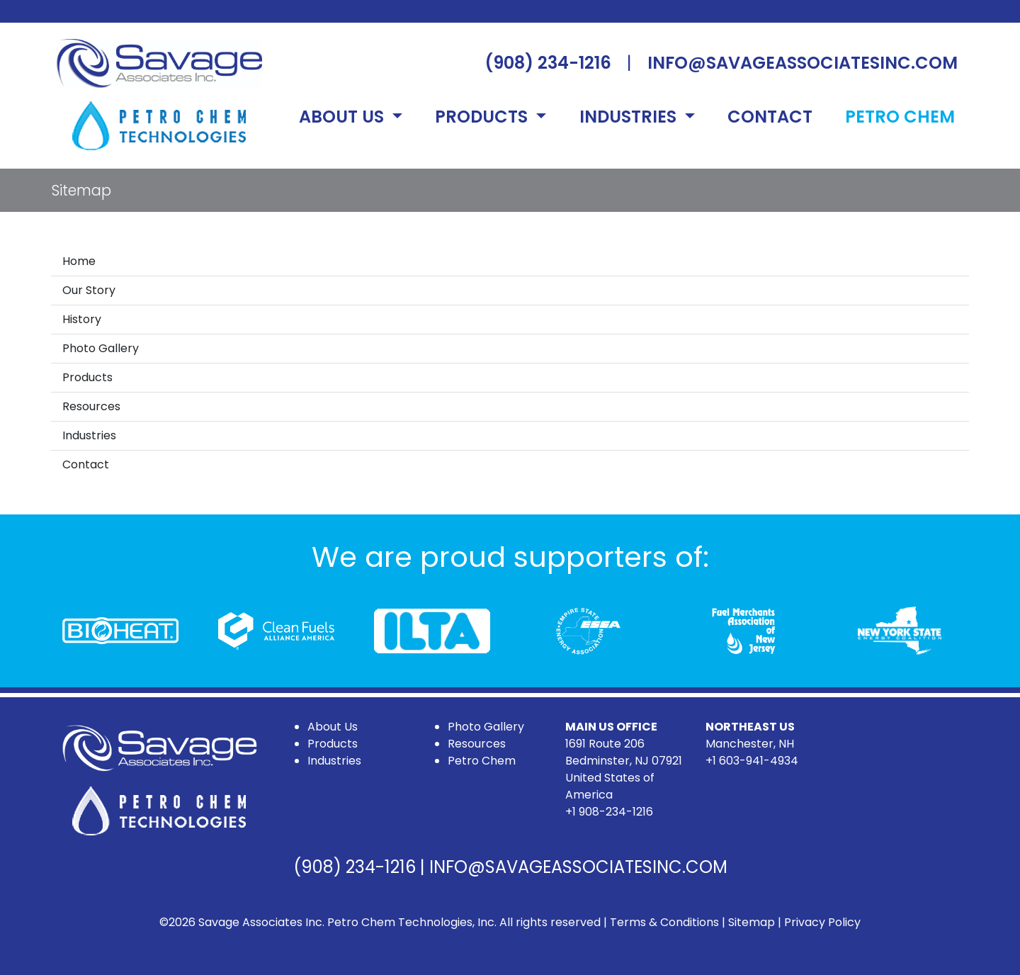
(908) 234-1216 (547, 62)
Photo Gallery (100, 348)
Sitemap (751, 922)
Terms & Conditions (664, 922)
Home (79, 261)
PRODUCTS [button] (483, 116)
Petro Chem (482, 761)
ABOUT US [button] (343, 116)
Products (87, 377)
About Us (332, 726)
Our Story (88, 290)
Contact (85, 464)
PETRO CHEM (900, 116)
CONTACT (769, 116)
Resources (91, 406)
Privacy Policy (822, 922)
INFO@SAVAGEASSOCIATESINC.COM (802, 62)
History (81, 319)
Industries (89, 435)
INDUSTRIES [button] (630, 116)
